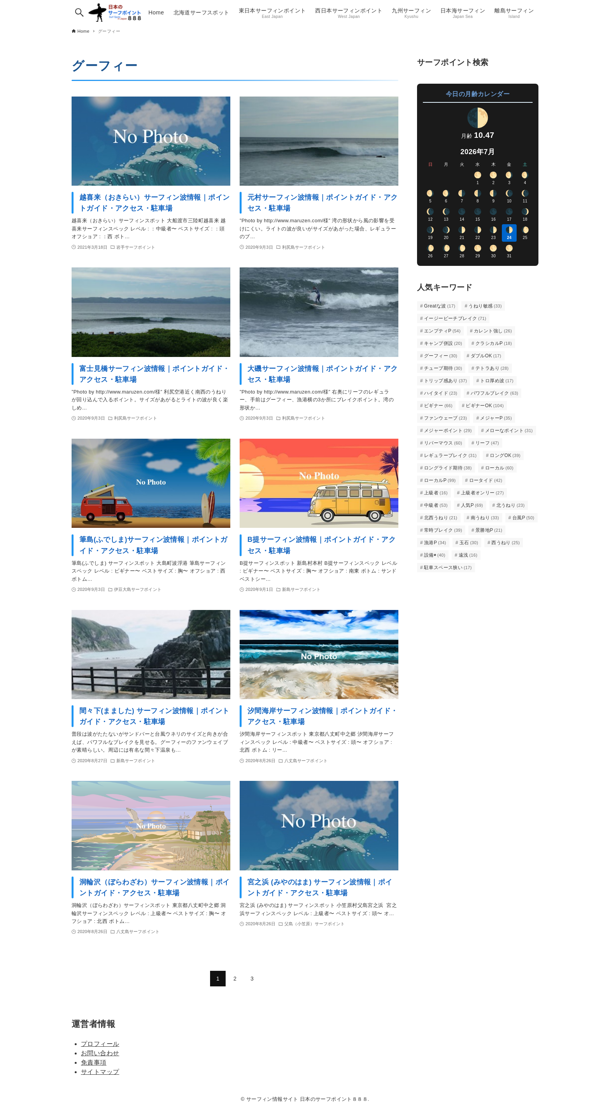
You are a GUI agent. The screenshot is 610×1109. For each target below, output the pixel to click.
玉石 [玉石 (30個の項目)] (468, 542)
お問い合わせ (100, 1053)
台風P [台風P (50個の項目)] (523, 517)
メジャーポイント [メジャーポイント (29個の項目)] (448, 430)
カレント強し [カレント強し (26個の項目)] (493, 331)
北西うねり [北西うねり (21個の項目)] (440, 517)
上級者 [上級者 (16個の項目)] (436, 493)
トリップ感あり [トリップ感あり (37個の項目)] (445, 380)
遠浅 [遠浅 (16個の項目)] (468, 555)
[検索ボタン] (79, 12)
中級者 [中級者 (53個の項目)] (436, 505)
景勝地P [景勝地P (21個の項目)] (488, 530)
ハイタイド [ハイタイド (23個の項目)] (440, 393)
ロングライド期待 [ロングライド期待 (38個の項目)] (448, 468)
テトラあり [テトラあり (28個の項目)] (492, 368)
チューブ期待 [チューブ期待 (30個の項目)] (443, 368)
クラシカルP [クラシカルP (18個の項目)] (493, 343)
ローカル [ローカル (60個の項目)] (499, 468)
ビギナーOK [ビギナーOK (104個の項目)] (485, 405)
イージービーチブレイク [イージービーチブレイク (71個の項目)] (455, 318)
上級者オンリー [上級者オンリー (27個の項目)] (482, 493)
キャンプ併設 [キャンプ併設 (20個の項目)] (443, 343)
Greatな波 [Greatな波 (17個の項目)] (439, 306)
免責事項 (94, 1062)
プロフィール (100, 1043)
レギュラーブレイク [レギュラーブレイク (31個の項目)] (450, 455)
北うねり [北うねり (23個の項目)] (510, 505)
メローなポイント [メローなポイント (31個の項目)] (509, 430)
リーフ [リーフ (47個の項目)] (487, 443)
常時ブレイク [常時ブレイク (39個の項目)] (443, 530)
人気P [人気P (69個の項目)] (472, 505)
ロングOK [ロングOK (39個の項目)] (505, 455)
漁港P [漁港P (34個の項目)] (435, 542)
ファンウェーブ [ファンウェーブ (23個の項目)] (445, 418)
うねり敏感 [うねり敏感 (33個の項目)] (485, 306)
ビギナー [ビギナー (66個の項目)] (438, 405)
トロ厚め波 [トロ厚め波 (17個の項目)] (497, 380)
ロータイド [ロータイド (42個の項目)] (486, 480)
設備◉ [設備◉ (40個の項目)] (434, 555)
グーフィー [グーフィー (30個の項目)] (440, 356)
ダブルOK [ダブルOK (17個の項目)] (486, 356)
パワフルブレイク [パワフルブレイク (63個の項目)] (495, 393)
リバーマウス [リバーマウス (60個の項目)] (443, 443)
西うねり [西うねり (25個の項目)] (505, 542)
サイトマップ (100, 1072)
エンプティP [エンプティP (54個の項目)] (442, 331)
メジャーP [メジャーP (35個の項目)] (496, 418)
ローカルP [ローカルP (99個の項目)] (440, 480)
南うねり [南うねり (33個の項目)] (485, 517)
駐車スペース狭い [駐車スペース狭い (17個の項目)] (448, 567)
